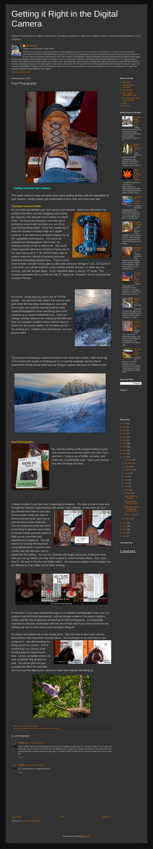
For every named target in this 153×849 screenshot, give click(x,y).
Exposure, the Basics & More (137, 325)
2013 (125, 523)
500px (124, 103)
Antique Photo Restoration (137, 148)
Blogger (87, 836)
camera (20, 728)
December (129, 460)
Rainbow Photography (137, 250)
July (126, 477)
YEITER (21, 743)
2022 (125, 430)
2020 (125, 437)
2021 (125, 434)
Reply (20, 757)
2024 (125, 427)
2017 (125, 447)
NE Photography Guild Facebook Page (130, 99)
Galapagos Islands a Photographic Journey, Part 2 (132, 509)
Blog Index (126, 82)
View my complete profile (20, 72)
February (128, 493)
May (127, 483)
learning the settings (31, 728)
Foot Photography (131, 514)
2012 (125, 526)
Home (62, 817)
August (128, 473)
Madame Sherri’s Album (137, 301)
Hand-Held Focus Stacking (131, 497)
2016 (125, 450)
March (127, 490)
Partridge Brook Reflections (128, 86)
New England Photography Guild (129, 94)
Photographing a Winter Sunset (130, 502)
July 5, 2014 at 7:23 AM (34, 743)
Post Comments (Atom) (31, 821)
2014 (125, 457)
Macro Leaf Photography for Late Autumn (137, 175)
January (128, 519)
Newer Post (16, 817)
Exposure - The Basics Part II (137, 352)
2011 (125, 529)
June (127, 480)
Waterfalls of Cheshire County (138, 200)
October (128, 467)
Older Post (107, 817)
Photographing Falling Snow (137, 120)
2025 (125, 424)
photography (54, 728)
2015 (125, 454)
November (129, 463)
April (127, 487)
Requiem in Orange (138, 223)
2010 (125, 533)
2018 (125, 444)
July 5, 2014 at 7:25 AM (34, 765)
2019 (125, 440)
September (129, 470)
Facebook (126, 106)
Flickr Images (127, 90)
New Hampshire (44, 728)
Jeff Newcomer (32, 46)
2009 (125, 536)
